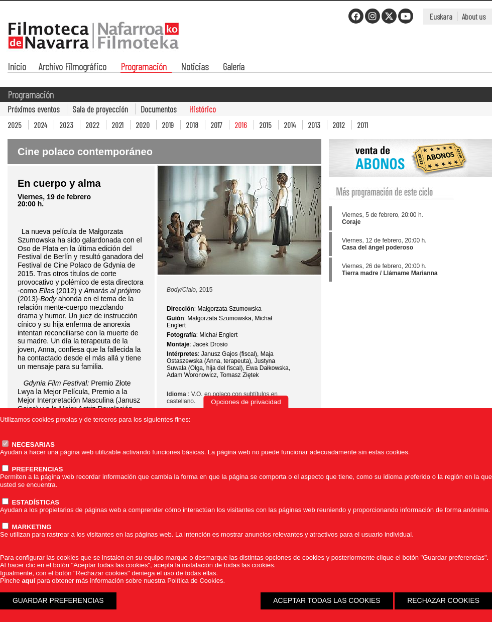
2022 (92, 125)
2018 (192, 125)
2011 (362, 125)
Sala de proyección (100, 108)
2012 (338, 125)
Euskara (441, 16)
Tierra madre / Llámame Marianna (390, 273)
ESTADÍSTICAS (30, 502)
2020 (143, 125)
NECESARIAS (28, 444)
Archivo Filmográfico (72, 67)
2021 (117, 125)
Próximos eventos (34, 108)
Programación (143, 67)
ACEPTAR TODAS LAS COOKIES (326, 600)
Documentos (159, 108)
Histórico (202, 108)
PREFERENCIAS (32, 469)
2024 (40, 125)
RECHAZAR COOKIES (443, 600)
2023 (66, 125)
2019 (168, 125)
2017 (216, 125)
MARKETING (26, 527)
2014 (290, 125)
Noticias (195, 67)
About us (473, 16)
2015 (265, 125)
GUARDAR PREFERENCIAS (58, 600)
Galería (233, 67)
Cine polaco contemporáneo (85, 151)
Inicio (17, 67)
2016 (240, 125)
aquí (28, 580)
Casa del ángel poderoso (377, 247)
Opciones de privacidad (246, 402)
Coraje (351, 221)
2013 (314, 125)
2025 (15, 125)
